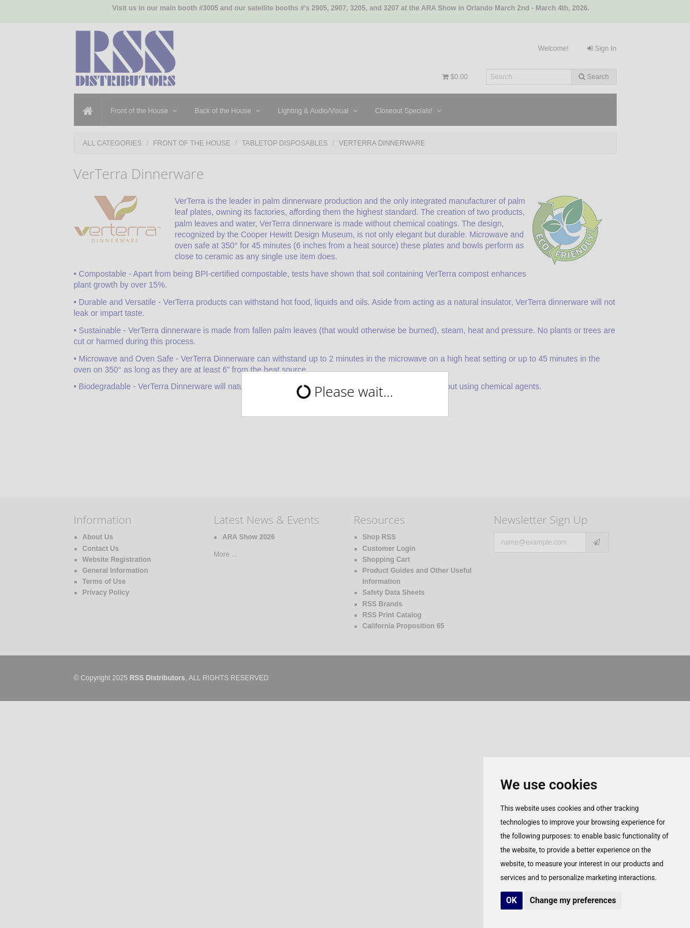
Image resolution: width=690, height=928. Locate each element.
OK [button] (511, 900)
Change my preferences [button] (573, 900)
